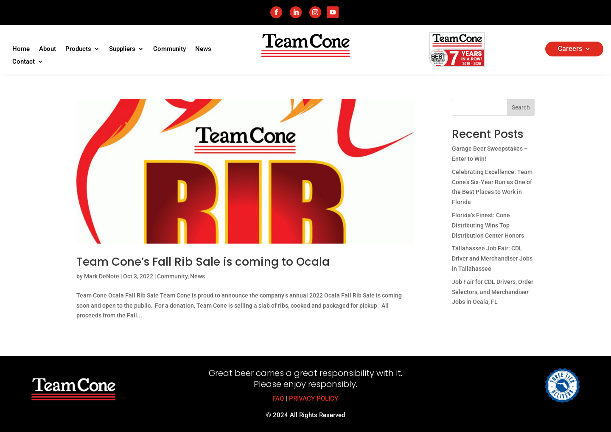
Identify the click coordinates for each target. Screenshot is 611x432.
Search (521, 107)
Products (78, 49)
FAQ (278, 398)
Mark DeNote (101, 276)
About (47, 49)
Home (21, 49)
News (203, 49)
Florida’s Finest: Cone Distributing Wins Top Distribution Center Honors (488, 225)
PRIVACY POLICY (313, 398)
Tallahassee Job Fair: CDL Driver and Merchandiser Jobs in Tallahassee (492, 258)
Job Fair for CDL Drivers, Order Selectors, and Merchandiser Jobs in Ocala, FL (492, 292)
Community (169, 49)
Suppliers (122, 49)
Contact (23, 62)
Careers (570, 49)
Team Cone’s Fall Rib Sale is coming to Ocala (203, 261)
